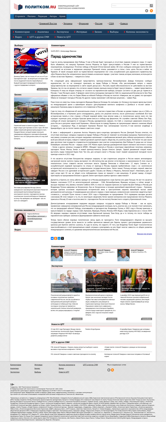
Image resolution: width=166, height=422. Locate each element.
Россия (98, 23)
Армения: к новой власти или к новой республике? (99, 289)
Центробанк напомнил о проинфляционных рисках (37, 218)
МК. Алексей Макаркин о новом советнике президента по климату (73, 354)
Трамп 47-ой (21, 71)
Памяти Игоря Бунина (92, 329)
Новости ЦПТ (64, 37)
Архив (62, 16)
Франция (84, 23)
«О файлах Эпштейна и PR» (139, 252)
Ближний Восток (48, 23)
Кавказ (124, 23)
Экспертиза (62, 32)
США (111, 23)
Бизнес (98, 32)
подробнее (42, 89)
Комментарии (22, 32)
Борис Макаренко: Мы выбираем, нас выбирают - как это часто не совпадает (30, 180)
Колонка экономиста (137, 32)
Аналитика (43, 32)
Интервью (81, 32)
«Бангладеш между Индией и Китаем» (105, 252)
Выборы (114, 32)
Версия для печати (144, 234)
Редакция (42, 16)
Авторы (53, 16)
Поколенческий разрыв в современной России (62, 289)
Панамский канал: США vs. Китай (28, 119)
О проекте (20, 16)
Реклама (32, 16)
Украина (67, 23)
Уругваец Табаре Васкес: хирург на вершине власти (136, 289)
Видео (18, 37)
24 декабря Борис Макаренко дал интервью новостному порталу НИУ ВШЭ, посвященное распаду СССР (135, 331)
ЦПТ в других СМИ (39, 37)
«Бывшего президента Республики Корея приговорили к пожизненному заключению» (73, 253)
